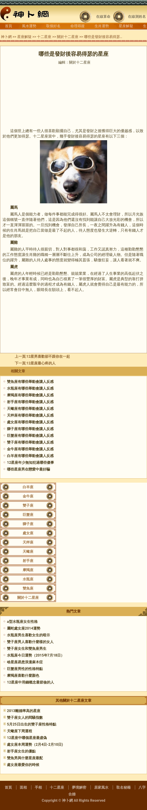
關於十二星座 (67, 37)
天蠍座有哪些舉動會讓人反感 (30, 408)
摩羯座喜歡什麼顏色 (23, 675)
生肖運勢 (102, 26)
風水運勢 (29, 26)
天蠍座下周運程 (19, 731)
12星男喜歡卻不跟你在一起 (48, 356)
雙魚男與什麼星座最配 (25, 758)
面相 (23, 787)
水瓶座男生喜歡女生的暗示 (28, 635)
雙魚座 (28, 588)
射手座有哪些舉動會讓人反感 (30, 402)
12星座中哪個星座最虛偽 (27, 738)
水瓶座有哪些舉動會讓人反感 (30, 388)
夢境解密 (79, 787)
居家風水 (101, 787)
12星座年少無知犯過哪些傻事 (30, 462)
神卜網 (6, 37)
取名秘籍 (123, 787)
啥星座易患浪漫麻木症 (25, 662)
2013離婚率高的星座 (23, 711)
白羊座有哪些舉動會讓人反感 (30, 456)
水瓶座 (28, 579)
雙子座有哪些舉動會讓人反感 (30, 442)
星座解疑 (126, 26)
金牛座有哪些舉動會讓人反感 (30, 449)
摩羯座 (28, 570)
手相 (38, 787)
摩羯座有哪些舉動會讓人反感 (30, 395)
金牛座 (28, 496)
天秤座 (28, 542)
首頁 (8, 26)
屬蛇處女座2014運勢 (23, 628)
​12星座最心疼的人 (41, 363)
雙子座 (28, 505)
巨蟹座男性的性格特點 (25, 669)
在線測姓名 (137, 16)
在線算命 (103, 16)
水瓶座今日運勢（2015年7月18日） (35, 655)
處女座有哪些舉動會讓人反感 (30, 422)
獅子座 (28, 524)
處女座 (28, 533)
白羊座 (28, 487)
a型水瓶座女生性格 (22, 621)
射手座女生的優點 (21, 751)
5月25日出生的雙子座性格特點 (31, 724)
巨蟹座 (28, 515)
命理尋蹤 (77, 26)
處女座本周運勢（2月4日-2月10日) (35, 744)
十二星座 (44, 37)
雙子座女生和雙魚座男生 (26, 648)
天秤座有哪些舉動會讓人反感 (30, 415)
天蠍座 (28, 551)
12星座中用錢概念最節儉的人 (30, 682)
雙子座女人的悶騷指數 (25, 717)
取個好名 (53, 26)
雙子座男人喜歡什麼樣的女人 (30, 642)
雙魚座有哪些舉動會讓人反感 (30, 381)
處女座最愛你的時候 (23, 765)
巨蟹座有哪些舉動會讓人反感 (30, 435)
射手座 (28, 561)
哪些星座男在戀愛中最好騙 (28, 469)
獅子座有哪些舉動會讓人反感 (30, 429)
